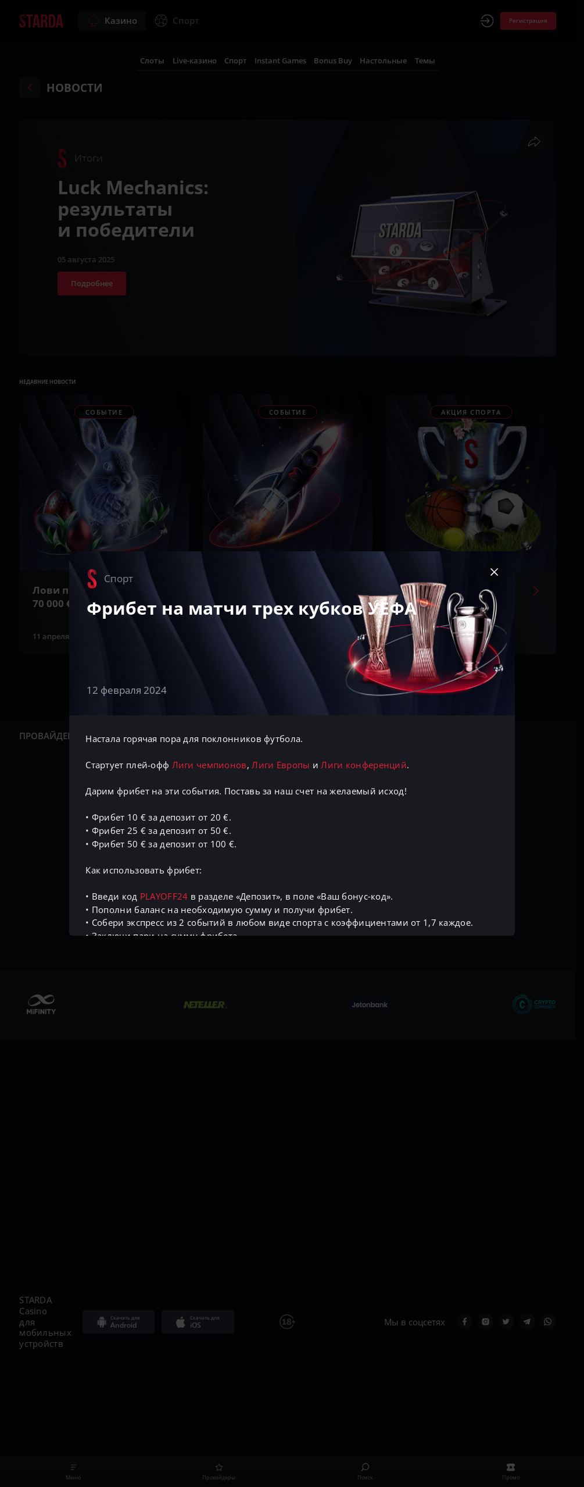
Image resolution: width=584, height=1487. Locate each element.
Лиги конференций (364, 765)
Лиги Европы (281, 765)
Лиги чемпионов (209, 765)
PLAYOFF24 (164, 896)
